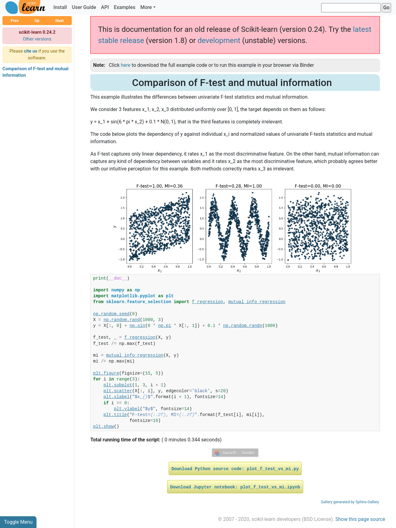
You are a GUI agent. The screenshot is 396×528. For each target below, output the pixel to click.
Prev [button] (15, 20)
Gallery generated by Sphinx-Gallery (350, 502)
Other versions (37, 39)
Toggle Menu (18, 522)
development (219, 40)
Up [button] (37, 20)
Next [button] (59, 20)
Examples (125, 7)
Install (60, 7)
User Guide (84, 7)
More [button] (146, 7)
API (105, 7)
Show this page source (360, 519)
